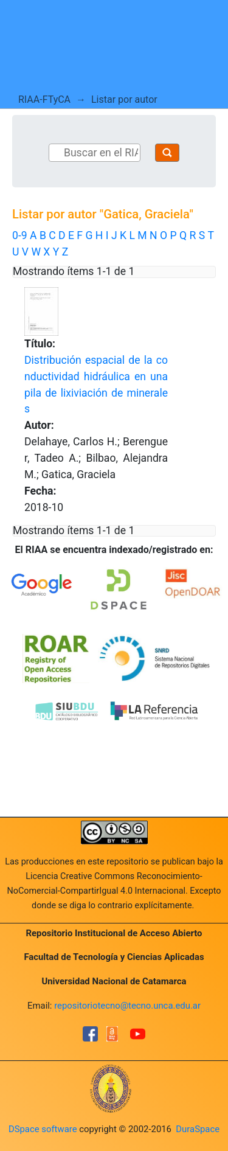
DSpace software (43, 1129)
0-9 (19, 235)
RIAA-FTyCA (44, 99)
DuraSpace (197, 1129)
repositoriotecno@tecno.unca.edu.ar (127, 1005)
